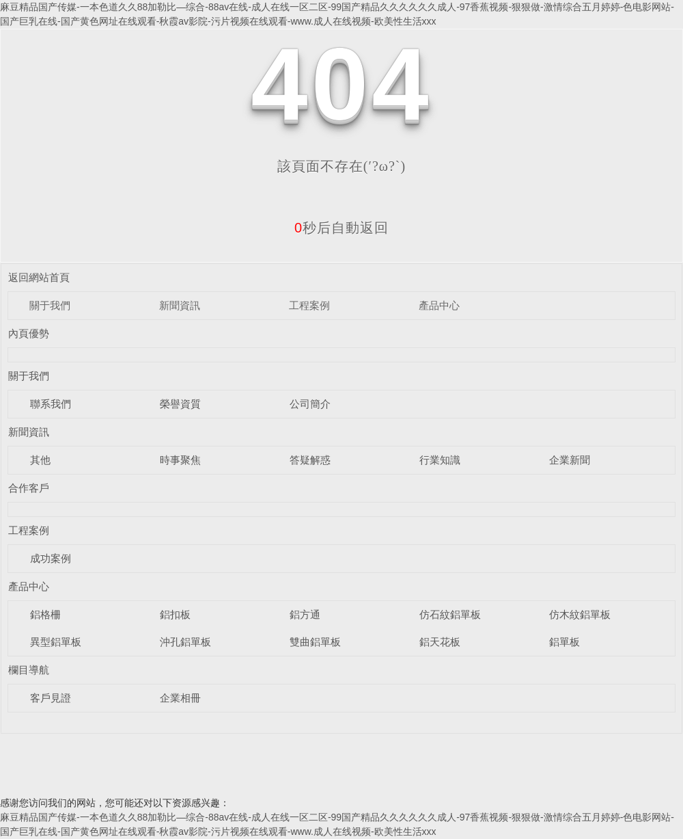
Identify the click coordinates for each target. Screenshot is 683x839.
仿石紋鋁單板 (450, 614)
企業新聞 (569, 460)
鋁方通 (305, 614)
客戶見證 (50, 698)
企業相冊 (180, 698)
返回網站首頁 (39, 277)
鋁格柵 (45, 614)
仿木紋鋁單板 (580, 614)
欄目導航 (28, 670)
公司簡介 (310, 404)
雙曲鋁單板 (315, 642)
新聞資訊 (179, 305)
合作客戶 (28, 488)
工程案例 (309, 305)
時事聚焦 (180, 460)
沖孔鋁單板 (185, 642)
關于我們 (49, 305)
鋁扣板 (175, 614)
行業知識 (439, 460)
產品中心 (439, 305)
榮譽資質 (180, 404)
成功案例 (50, 558)
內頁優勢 (28, 333)
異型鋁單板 (55, 642)
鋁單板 (564, 642)
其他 (40, 460)
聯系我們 (50, 404)
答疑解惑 (310, 460)
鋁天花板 (439, 642)
